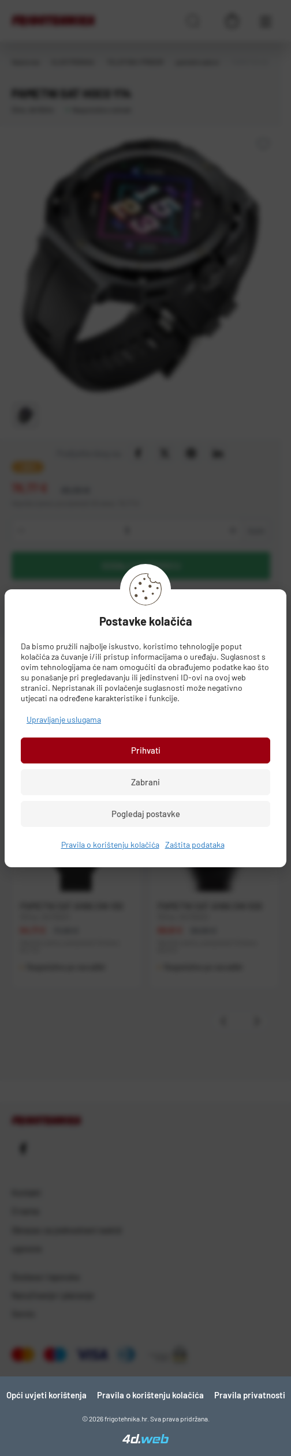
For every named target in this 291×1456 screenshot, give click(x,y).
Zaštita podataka (195, 844)
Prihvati (146, 750)
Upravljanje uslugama (64, 719)
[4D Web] (145, 1440)
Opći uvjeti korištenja (46, 1395)
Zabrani (145, 782)
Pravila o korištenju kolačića (110, 844)
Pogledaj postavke (145, 813)
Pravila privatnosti (249, 1395)
